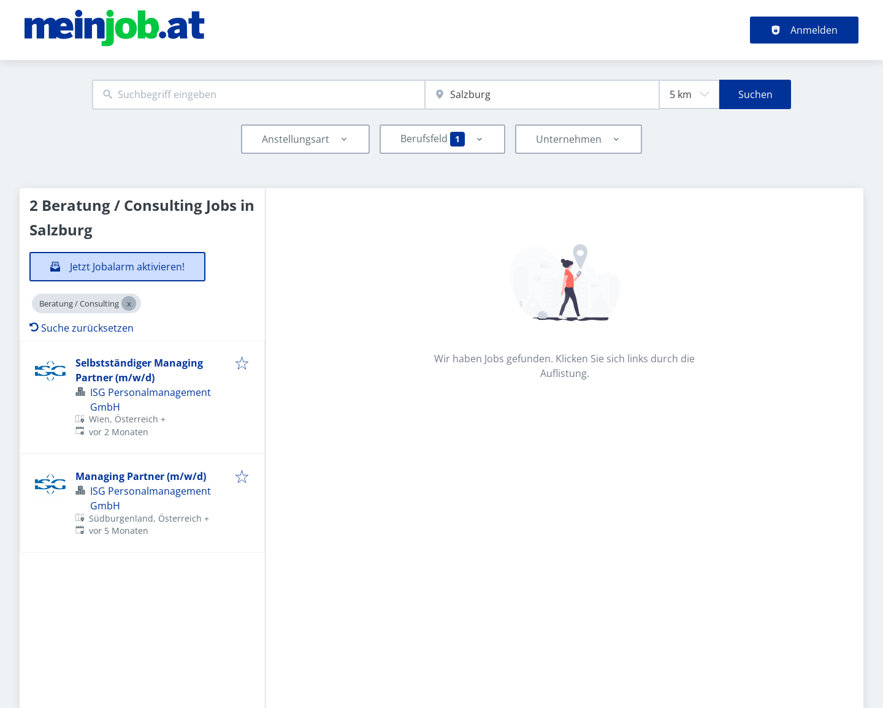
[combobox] (258, 95)
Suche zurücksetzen (81, 328)
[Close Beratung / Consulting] (128, 303)
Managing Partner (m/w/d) (140, 476)
